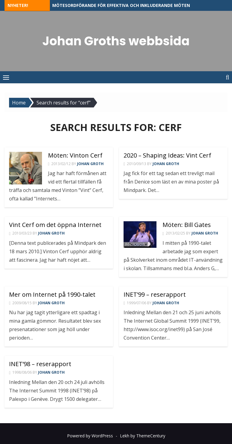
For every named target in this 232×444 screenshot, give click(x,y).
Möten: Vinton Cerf (75, 155)
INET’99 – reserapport (155, 294)
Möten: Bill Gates (187, 225)
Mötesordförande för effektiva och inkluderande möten (121, 5)
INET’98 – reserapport (40, 364)
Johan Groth (90, 163)
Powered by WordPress (90, 436)
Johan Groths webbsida (115, 41)
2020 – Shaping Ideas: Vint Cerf (167, 155)
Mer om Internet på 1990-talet (52, 294)
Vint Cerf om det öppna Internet (55, 225)
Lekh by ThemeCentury (142, 436)
